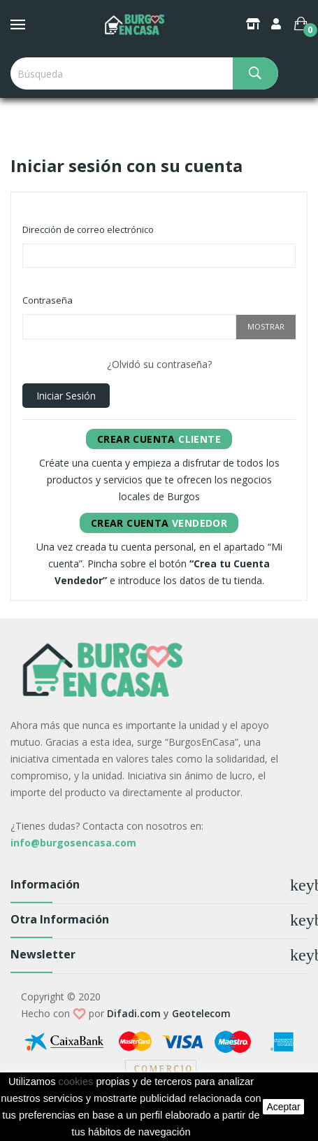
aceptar (283, 1106)
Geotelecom (201, 1013)
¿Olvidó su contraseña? (159, 364)
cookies (76, 1081)
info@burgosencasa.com (73, 842)
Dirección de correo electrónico (88, 229)
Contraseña (47, 300)
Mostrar (265, 326)
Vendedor (159, 523)
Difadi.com (134, 1013)
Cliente (159, 439)
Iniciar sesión (66, 395)
